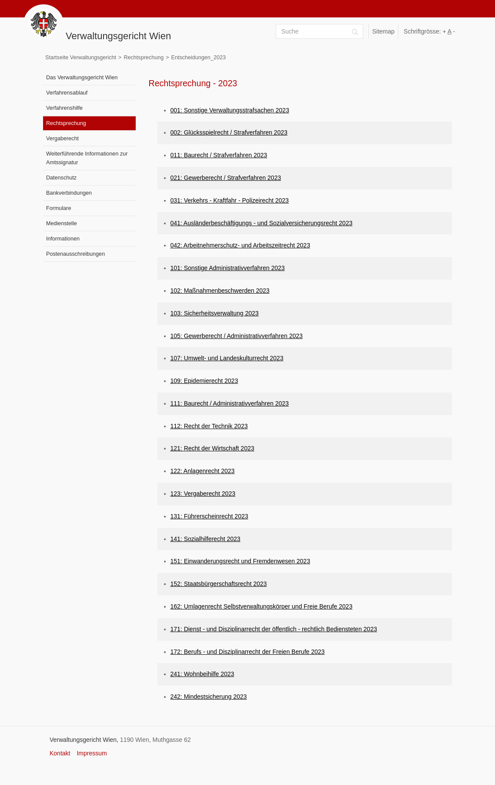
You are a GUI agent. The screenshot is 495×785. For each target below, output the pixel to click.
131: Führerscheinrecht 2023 (209, 516)
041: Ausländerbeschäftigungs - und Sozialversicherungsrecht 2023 (262, 223)
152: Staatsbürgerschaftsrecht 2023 (219, 583)
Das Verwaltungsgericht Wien (82, 77)
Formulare (58, 208)
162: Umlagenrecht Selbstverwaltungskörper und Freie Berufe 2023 (262, 606)
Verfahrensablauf (66, 93)
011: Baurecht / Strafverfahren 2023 (219, 155)
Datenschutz (61, 178)
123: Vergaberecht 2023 (203, 493)
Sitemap (383, 31)
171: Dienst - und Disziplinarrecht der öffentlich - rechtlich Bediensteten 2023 (274, 629)
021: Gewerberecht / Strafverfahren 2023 (226, 177)
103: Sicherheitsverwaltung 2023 (215, 313)
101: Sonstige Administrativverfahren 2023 (228, 267)
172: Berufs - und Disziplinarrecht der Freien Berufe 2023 (248, 651)
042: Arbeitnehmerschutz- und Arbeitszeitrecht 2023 (240, 245)
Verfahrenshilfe (64, 108)
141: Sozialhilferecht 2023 (206, 538)
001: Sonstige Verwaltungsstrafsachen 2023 (230, 110)
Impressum (92, 753)
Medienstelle (61, 223)
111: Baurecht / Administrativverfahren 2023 (230, 403)
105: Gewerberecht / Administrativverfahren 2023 (237, 335)
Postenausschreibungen (75, 254)
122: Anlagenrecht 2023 (203, 470)
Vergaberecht (62, 138)
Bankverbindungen (69, 193)
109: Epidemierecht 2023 (204, 380)
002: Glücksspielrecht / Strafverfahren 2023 (229, 132)
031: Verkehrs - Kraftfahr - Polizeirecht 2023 (230, 200)
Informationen (63, 239)
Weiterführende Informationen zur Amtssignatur (86, 158)
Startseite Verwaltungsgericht (80, 57)
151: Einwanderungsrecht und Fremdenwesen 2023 (240, 561)
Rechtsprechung (144, 57)
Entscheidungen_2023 (198, 57)
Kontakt (60, 753)
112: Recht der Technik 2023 (209, 426)
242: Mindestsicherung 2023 (209, 696)
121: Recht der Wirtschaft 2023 (212, 448)
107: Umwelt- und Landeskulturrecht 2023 (227, 358)
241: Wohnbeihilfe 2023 (202, 673)
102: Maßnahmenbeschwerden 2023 (220, 290)
